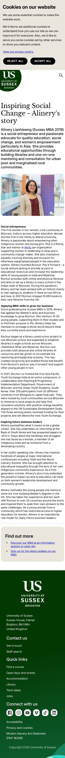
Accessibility (14, 722)
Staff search (14, 651)
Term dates (13, 690)
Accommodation (17, 678)
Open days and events (20, 673)
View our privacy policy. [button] (18, 51)
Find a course (15, 667)
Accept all (42, 61)
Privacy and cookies (19, 727)
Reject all (15, 61)
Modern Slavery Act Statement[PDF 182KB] (26, 736)
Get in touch (14, 645)
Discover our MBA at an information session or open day (33, 544)
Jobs (9, 696)
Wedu (27, 247)
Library (11, 684)
